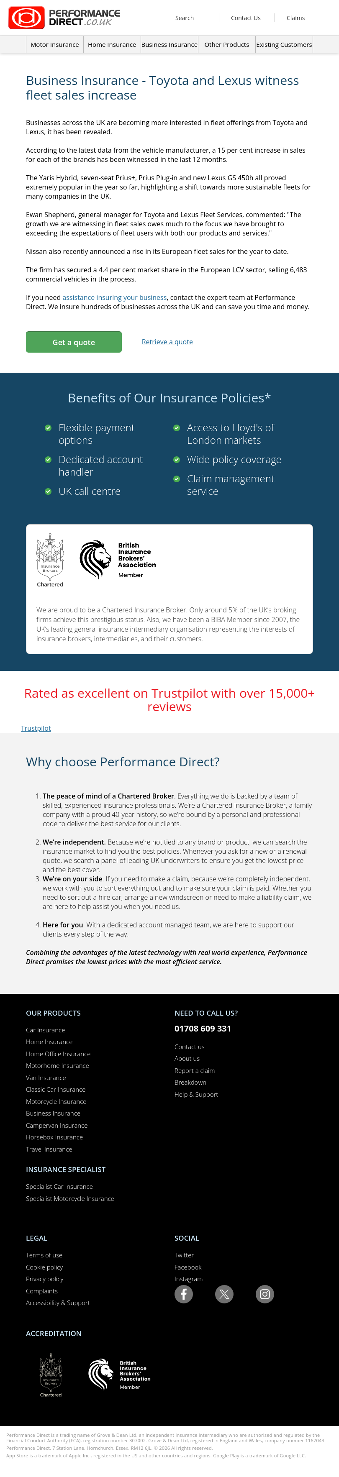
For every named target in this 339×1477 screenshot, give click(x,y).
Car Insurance (45, 1030)
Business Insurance (169, 44)
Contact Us (246, 18)
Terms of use (44, 1255)
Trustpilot (36, 728)
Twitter (184, 1255)
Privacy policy (44, 1279)
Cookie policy (44, 1267)
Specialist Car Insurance (59, 1186)
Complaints (42, 1291)
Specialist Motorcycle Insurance (70, 1198)
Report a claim (195, 1070)
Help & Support (196, 1094)
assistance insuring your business (114, 297)
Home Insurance (49, 1041)
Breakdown (190, 1082)
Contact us (190, 1046)
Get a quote (74, 342)
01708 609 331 (203, 1028)
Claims (296, 18)
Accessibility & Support (58, 1302)
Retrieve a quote (167, 341)
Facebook (188, 1267)
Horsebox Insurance (54, 1137)
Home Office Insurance (58, 1054)
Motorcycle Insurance (56, 1101)
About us (187, 1058)
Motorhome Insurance (57, 1065)
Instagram (189, 1279)
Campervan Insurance (57, 1125)
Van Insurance (46, 1077)
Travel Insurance (49, 1149)
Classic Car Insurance (56, 1089)
